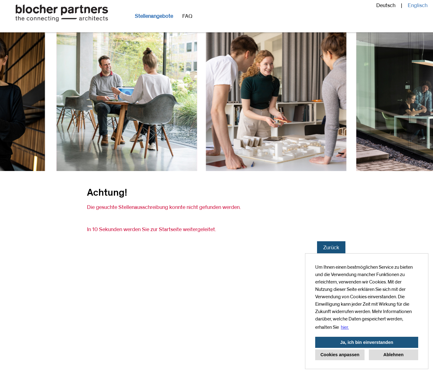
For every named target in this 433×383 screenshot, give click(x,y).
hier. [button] (345, 327)
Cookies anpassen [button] (339, 354)
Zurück (331, 248)
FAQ (187, 16)
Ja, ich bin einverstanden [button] (366, 342)
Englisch (417, 5)
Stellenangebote (154, 16)
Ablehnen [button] (393, 354)
